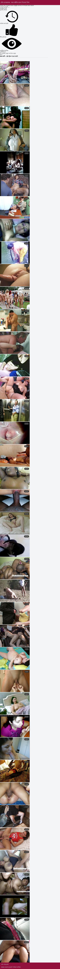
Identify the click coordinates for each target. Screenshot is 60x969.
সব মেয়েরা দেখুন (4, 53)
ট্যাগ (1, 55)
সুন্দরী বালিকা (3, 10)
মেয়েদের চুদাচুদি (4, 7)
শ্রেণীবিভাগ (3, 52)
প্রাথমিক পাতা (3, 8)
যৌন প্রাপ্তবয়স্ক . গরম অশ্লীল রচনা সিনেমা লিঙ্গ (15, 2)
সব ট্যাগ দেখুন (12, 53)
